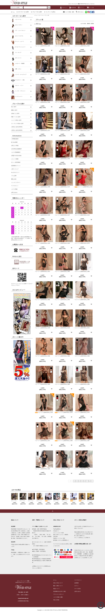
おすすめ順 (83, 23)
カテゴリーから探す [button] (22, 12)
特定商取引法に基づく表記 (59, 591)
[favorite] (51, 50)
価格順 (88, 23)
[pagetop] (52, 511)
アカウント (64, 7)
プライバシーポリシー (58, 594)
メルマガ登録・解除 (68, 12)
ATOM (57, 600)
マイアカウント (78, 580)
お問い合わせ (79, 12)
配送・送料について (58, 585)
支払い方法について (58, 583)
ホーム (13, 12)
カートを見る (77, 588)
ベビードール (40, 15)
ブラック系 (47, 15)
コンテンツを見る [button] (49, 12)
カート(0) (90, 7)
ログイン (81, 7)
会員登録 (72, 7)
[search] (16, 7)
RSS (54, 600)
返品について (56, 588)
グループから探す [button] (36, 12)
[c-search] (48, 7)
